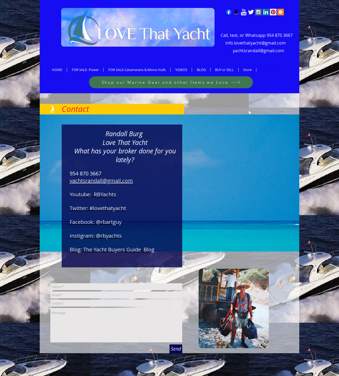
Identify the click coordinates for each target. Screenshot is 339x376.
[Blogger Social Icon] (280, 12)
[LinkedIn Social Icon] (265, 12)
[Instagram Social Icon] (258, 12)
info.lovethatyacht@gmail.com (255, 43)
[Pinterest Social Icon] (273, 12)
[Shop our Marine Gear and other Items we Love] (171, 82)
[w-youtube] (243, 12)
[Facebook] (228, 12)
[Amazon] (236, 12)
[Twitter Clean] (251, 12)
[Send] (176, 348)
